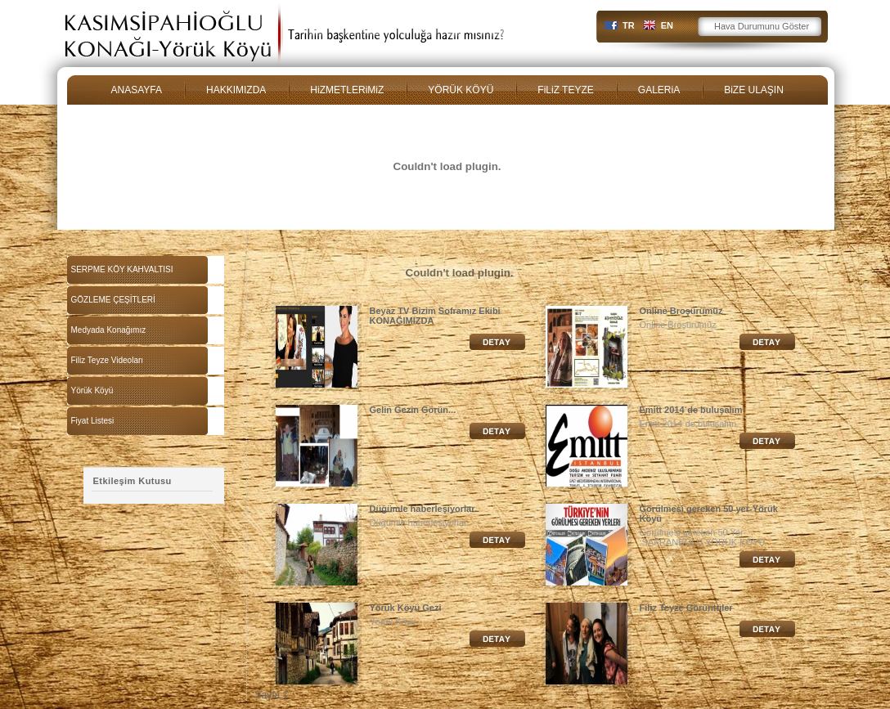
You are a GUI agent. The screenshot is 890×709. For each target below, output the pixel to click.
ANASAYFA (136, 90)
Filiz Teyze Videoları (107, 360)
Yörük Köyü (92, 390)
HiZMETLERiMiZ (347, 90)
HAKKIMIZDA (236, 90)
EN (667, 25)
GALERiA (659, 90)
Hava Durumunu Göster (761, 26)
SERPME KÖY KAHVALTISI (122, 269)
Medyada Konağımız (108, 329)
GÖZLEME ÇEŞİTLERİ (113, 299)
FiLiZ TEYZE (565, 90)
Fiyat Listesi (93, 420)
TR (629, 25)
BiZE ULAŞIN (754, 90)
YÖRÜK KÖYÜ (460, 90)
